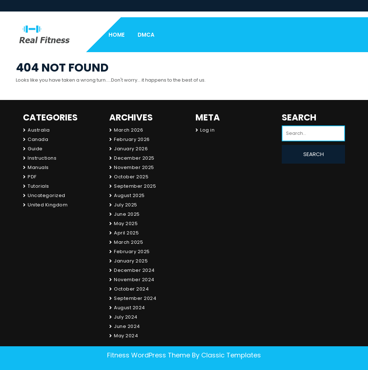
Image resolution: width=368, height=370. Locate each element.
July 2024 (126, 317)
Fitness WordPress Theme (148, 355)
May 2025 (126, 223)
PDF (32, 176)
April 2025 (126, 232)
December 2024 (134, 270)
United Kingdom (48, 204)
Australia (39, 130)
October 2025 (131, 176)
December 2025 (134, 158)
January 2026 (131, 148)
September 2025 (135, 186)
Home (117, 34)
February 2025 (132, 251)
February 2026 (132, 139)
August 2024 (129, 307)
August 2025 (129, 195)
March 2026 (128, 130)
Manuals (38, 167)
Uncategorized (46, 195)
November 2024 (134, 279)
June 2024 (127, 326)
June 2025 (127, 214)
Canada (38, 139)
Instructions (42, 158)
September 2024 (135, 298)
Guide (35, 148)
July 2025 (125, 204)
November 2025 (134, 167)
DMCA (146, 34)
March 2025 (128, 242)
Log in (207, 130)
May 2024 (126, 335)
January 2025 (131, 260)
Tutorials (38, 186)
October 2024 (131, 289)
